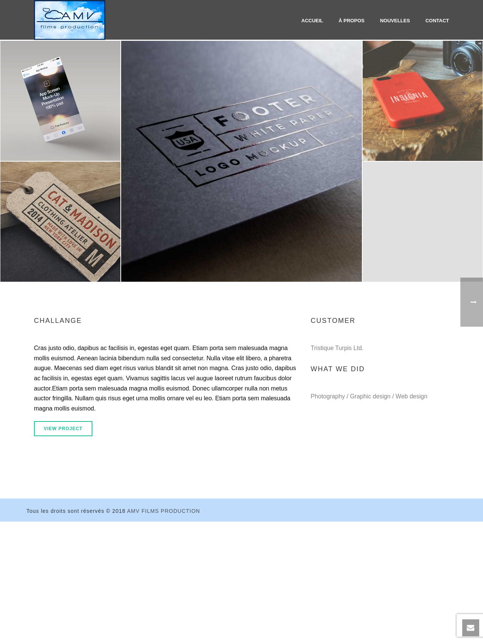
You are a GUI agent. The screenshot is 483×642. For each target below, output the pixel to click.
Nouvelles (395, 20)
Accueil (312, 20)
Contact (437, 20)
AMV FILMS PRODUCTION (163, 511)
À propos (351, 20)
